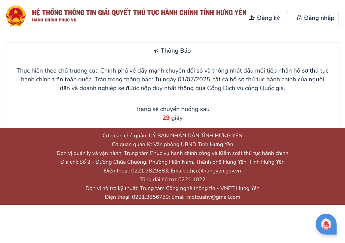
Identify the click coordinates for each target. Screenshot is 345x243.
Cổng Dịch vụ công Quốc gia (245, 88)
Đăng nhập (315, 18)
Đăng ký (264, 18)
